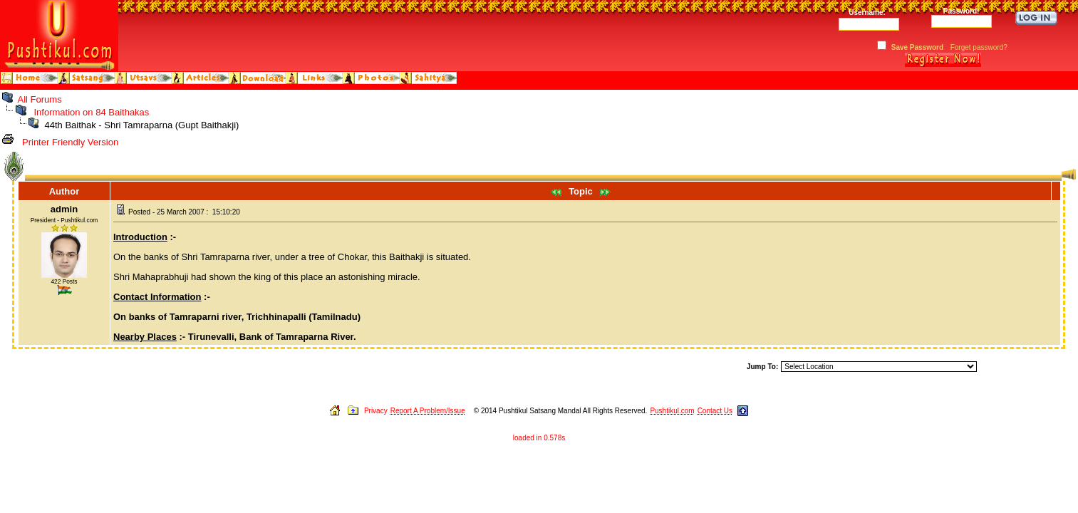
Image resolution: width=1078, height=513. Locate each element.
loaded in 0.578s (539, 438)
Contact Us (715, 411)
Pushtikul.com (672, 411)
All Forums (40, 99)
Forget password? (978, 47)
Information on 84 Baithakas (91, 112)
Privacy (376, 411)
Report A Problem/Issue (427, 411)
